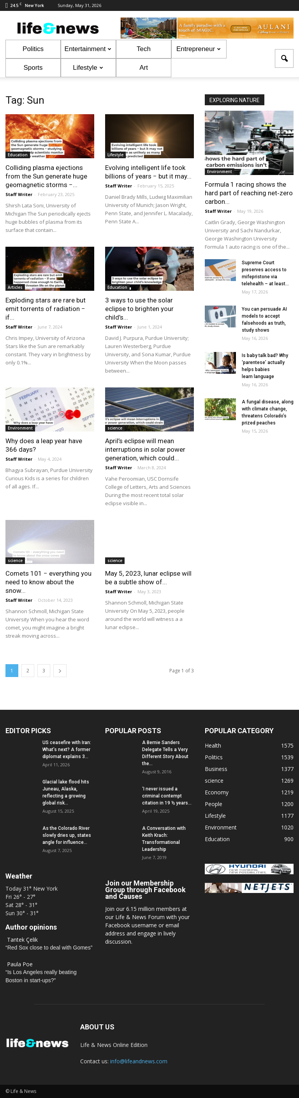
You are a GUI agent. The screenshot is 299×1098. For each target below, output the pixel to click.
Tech (144, 49)
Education (18, 154)
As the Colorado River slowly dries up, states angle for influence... (66, 835)
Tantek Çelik (22, 939)
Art (143, 67)
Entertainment (88, 49)
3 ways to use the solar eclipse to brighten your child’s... (139, 308)
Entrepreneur (198, 49)
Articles (15, 287)
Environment (20, 428)
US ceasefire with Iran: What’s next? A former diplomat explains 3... (66, 749)
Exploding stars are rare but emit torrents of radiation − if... (45, 308)
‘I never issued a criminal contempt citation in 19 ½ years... (167, 796)
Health (213, 745)
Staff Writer (18, 194)
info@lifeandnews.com (138, 1061)
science (114, 428)
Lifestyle (88, 67)
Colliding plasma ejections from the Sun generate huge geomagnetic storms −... (46, 176)
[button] (284, 58)
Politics (33, 49)
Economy (217, 792)
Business (216, 769)
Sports (32, 67)
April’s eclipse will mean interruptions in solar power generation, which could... (145, 449)
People (213, 804)
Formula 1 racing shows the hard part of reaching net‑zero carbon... (249, 192)
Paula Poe (20, 964)
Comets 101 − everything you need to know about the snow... (48, 581)
